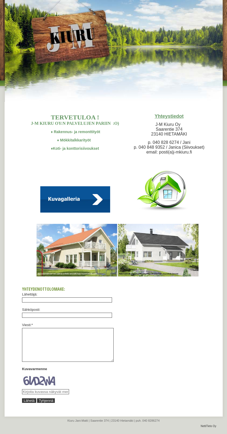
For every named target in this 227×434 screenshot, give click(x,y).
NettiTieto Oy (208, 432)
